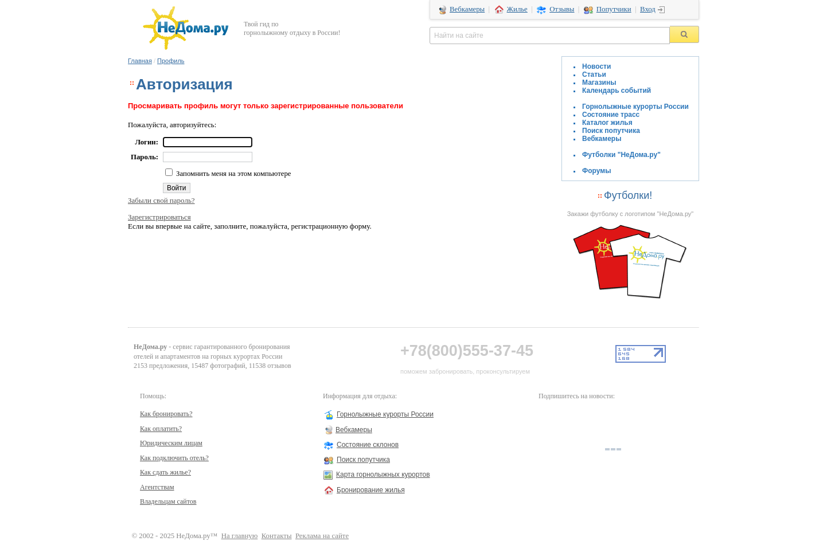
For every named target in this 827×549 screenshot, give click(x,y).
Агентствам (157, 487)
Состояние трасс (610, 115)
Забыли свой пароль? (161, 200)
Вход (648, 9)
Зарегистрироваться (159, 217)
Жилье (517, 9)
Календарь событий (616, 91)
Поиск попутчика (611, 131)
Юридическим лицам (171, 443)
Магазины (599, 83)
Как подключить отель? (174, 458)
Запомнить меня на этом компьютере (232, 174)
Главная (140, 60)
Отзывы (561, 9)
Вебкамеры (467, 9)
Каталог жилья (607, 123)
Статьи (594, 74)
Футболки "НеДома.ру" (621, 155)
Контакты (277, 536)
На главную (239, 536)
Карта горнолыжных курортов (383, 474)
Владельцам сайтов (168, 501)
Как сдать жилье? (165, 472)
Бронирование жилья (371, 490)
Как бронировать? (166, 414)
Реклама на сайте (322, 536)
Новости (596, 66)
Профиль (171, 60)
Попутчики (613, 9)
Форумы (596, 171)
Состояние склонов (368, 445)
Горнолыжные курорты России (635, 107)
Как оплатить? (161, 429)
